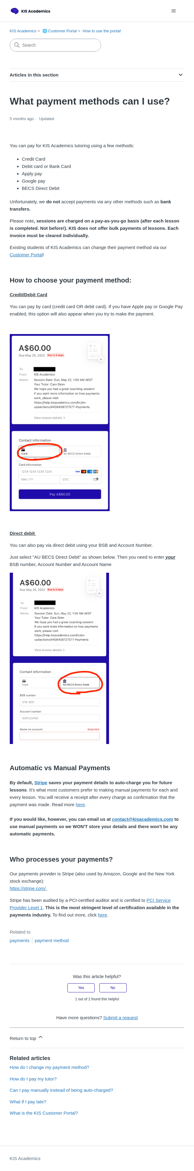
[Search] (55, 45)
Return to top (27, 1037)
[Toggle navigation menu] (173, 11)
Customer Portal (26, 254)
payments (20, 940)
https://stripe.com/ (28, 888)
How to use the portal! (102, 31)
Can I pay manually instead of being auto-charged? (61, 1090)
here (80, 804)
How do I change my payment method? (49, 1067)
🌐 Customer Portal (59, 31)
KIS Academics (23, 31)
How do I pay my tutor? (33, 1078)
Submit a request (120, 1017)
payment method (52, 940)
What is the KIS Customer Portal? (44, 1113)
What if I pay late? (28, 1101)
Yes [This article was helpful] (81, 988)
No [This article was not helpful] (113, 988)
